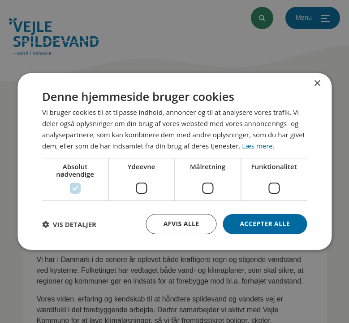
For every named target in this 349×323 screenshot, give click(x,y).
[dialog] (174, 161)
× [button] (317, 83)
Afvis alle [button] (181, 223)
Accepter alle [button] (265, 223)
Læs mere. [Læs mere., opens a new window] (258, 145)
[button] (69, 224)
